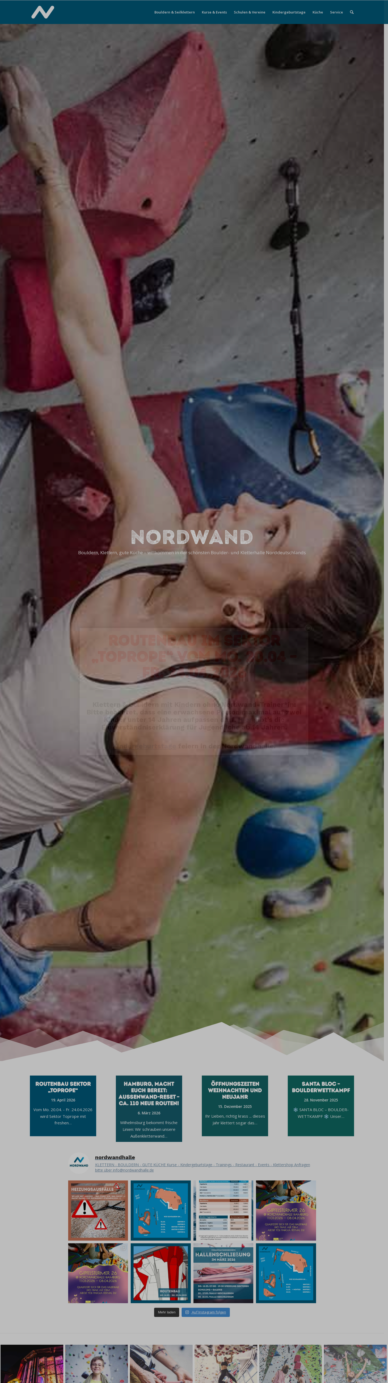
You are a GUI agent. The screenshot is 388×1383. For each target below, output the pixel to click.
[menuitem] (174, 12)
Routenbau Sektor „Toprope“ (65, 1087)
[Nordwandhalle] (43, 12)
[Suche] (352, 12)
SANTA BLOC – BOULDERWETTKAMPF (323, 1087)
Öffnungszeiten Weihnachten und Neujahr (237, 1090)
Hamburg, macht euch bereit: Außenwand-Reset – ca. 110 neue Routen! (150, 1093)
